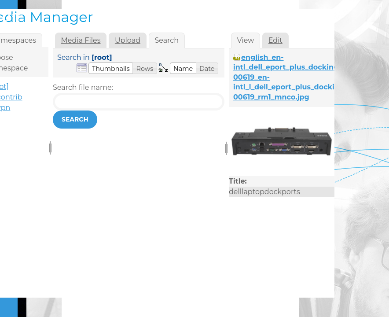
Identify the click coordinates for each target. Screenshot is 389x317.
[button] (110, 68)
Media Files (81, 40)
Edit (275, 40)
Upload (127, 40)
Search (75, 119)
